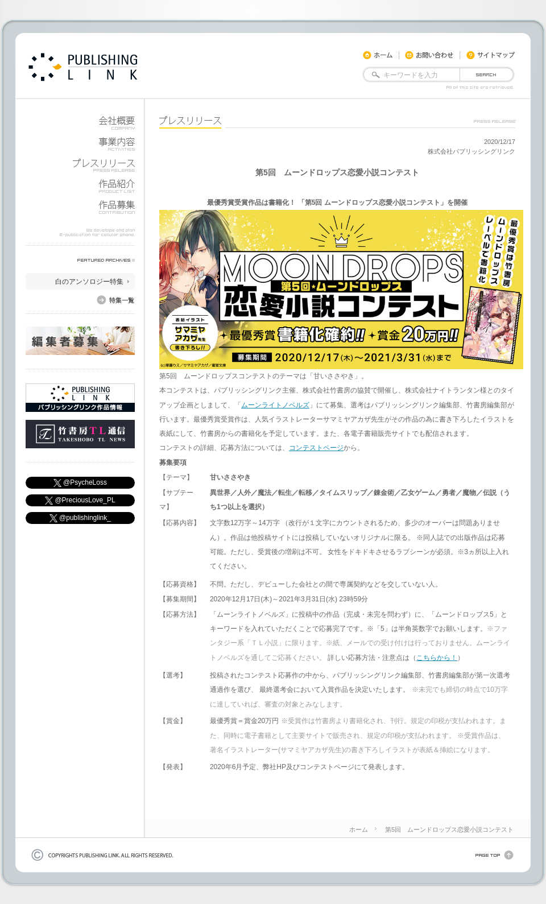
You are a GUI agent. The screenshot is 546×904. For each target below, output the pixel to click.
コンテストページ (316, 448)
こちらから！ (436, 658)
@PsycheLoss (80, 482)
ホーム (358, 829)
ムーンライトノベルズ (275, 405)
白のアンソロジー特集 (89, 282)
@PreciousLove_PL (80, 500)
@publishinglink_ (80, 518)
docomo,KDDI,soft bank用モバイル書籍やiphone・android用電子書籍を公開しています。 (83, 67)
